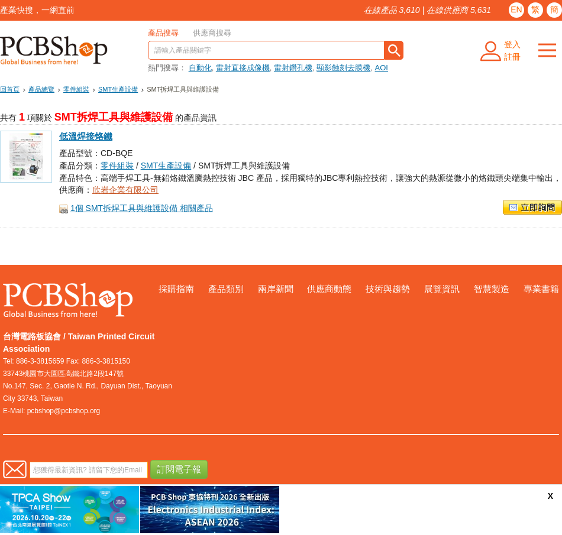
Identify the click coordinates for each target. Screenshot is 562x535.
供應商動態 (329, 289)
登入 (512, 44)
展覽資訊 (442, 289)
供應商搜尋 (212, 32)
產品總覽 (41, 89)
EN (516, 9)
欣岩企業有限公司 (125, 189)
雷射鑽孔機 (293, 67)
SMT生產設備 (118, 89)
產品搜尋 (163, 32)
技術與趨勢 (388, 289)
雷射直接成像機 (243, 67)
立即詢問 (532, 207)
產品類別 (226, 289)
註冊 (512, 56)
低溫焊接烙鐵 (85, 136)
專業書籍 (541, 289)
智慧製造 (491, 289)
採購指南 (176, 289)
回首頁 (10, 89)
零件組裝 (76, 89)
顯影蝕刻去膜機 (343, 67)
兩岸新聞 (275, 289)
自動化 (200, 67)
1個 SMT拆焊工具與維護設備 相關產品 (141, 208)
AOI (381, 67)
